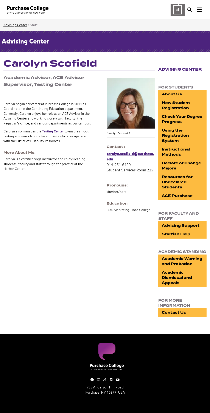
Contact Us (174, 312)
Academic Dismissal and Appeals (177, 278)
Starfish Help (176, 234)
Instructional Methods (176, 152)
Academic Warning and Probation (182, 261)
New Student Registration (176, 105)
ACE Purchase (177, 196)
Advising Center (15, 25)
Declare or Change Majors (181, 165)
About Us (172, 94)
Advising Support (180, 225)
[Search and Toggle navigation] (195, 10)
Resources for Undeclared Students (177, 182)
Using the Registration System (175, 135)
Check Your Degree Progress (182, 119)
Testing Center (53, 131)
